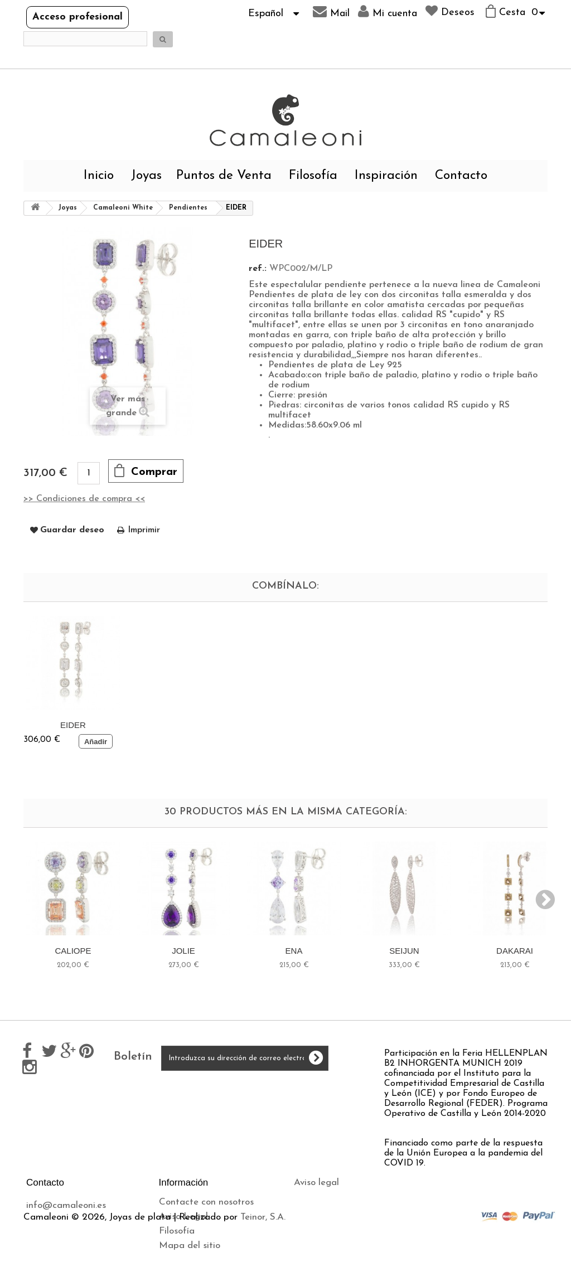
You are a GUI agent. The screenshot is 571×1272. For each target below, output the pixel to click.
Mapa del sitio (189, 1245)
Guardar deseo (72, 530)
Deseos (450, 11)
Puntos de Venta (224, 175)
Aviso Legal (183, 1216)
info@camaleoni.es (66, 1205)
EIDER (73, 725)
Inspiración (386, 175)
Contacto (461, 175)
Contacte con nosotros (206, 1202)
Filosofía (313, 175)
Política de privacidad (340, 1211)
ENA (294, 950)
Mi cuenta (387, 11)
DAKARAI (514, 950)
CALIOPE (73, 950)
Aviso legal (316, 1182)
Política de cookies (332, 1226)
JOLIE (183, 950)
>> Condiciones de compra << (84, 498)
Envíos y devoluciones (339, 1197)
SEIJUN (404, 950)
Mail (331, 11)
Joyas (146, 175)
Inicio (99, 175)
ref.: (258, 268)
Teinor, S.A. (263, 1266)
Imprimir (144, 530)
